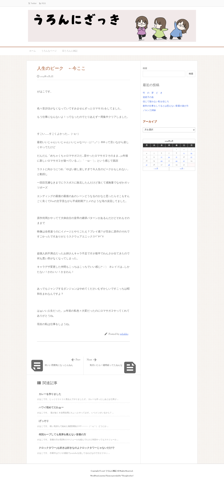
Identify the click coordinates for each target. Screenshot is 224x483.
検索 (145, 68)
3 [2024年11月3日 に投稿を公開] (191, 149)
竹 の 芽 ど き (152, 93)
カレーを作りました (50, 394)
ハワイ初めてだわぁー (51, 408)
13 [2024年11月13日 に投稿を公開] (161, 157)
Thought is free (127, 476)
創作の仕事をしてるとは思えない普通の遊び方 (166, 106)
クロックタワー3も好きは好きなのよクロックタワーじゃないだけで (76, 448)
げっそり (44, 421)
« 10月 (156, 168)
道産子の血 (148, 97)
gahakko (124, 334)
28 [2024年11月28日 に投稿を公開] (169, 164)
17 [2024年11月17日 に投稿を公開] (191, 157)
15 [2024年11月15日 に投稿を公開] (176, 157)
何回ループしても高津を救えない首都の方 (62, 435)
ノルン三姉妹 (149, 110)
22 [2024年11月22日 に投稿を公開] (176, 161)
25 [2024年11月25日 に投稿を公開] (146, 164)
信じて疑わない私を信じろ (156, 101)
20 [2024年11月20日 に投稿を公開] (162, 161)
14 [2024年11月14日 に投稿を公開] (169, 157)
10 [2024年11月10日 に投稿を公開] (191, 153)
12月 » (182, 168)
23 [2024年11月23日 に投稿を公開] (184, 161)
